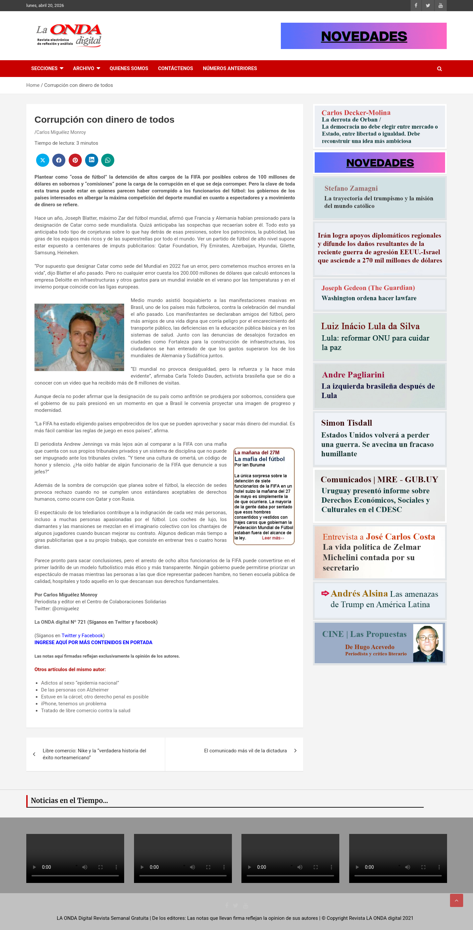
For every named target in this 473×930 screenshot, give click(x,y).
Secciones (44, 68)
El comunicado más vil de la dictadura (245, 751)
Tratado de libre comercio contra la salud (85, 711)
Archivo (83, 68)
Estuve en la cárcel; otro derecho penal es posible (94, 697)
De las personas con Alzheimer (75, 690)
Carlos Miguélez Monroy (61, 132)
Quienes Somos (129, 68)
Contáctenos (175, 68)
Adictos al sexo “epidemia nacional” (80, 683)
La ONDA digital (51, 622)
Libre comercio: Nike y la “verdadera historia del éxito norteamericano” (94, 754)
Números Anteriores (230, 68)
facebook (145, 622)
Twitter (122, 622)
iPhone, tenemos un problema (73, 704)
